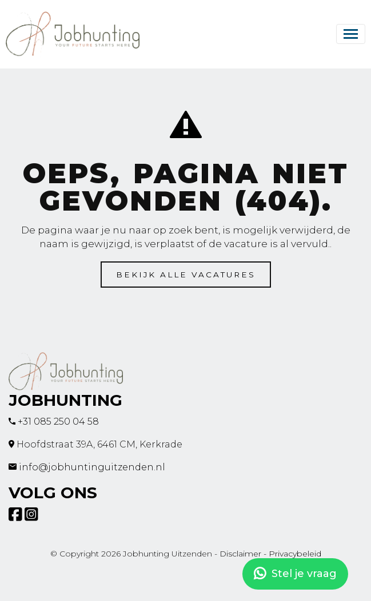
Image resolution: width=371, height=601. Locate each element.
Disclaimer (240, 553)
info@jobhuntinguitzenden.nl (92, 467)
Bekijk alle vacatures (186, 274)
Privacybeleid (295, 553)
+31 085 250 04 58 (58, 421)
